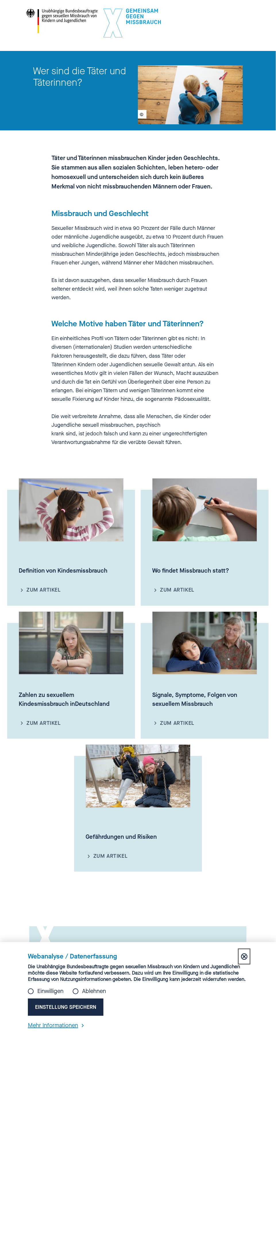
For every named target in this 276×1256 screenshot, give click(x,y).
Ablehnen (94, 991)
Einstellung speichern (65, 1007)
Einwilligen (50, 991)
